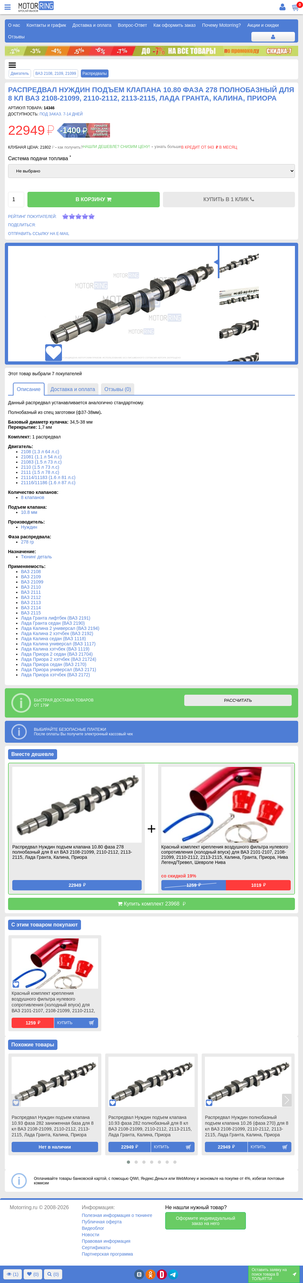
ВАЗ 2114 (31, 607)
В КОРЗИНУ (93, 199)
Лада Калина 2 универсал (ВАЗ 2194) (60, 628)
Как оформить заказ (175, 25)
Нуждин (29, 527)
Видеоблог (93, 1228)
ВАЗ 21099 (32, 581)
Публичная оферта (102, 1221)
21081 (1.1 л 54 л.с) (41, 456)
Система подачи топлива (39, 157)
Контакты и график (46, 25)
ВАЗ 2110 (31, 587)
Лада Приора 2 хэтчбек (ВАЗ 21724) (58, 659)
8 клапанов (32, 497)
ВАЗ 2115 (31, 612)
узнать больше (168, 146)
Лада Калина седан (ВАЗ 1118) (53, 638)
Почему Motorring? (221, 25)
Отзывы (16, 36)
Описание (29, 389)
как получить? (70, 147)
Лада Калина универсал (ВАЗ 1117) (58, 643)
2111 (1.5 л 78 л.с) (40, 472)
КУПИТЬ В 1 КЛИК (228, 199)
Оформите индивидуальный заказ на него (205, 1221)
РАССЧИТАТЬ (238, 700)
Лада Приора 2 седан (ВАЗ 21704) (57, 654)
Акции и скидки (263, 25)
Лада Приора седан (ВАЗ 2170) (53, 664)
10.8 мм (29, 512)
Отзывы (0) (117, 389)
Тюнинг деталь (36, 556)
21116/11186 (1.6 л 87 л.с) (48, 482)
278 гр (27, 541)
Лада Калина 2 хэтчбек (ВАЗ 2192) (57, 633)
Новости (90, 1234)
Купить (64, 1023)
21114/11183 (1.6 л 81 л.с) (48, 477)
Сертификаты (96, 1247)
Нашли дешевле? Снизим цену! (116, 146)
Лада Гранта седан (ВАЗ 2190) (53, 623)
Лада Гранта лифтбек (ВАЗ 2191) (55, 618)
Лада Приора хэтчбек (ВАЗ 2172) (55, 674)
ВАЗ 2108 (31, 571)
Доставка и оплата (92, 25)
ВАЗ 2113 (31, 602)
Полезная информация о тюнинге (117, 1215)
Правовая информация (106, 1241)
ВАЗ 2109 (31, 576)
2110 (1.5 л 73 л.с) (40, 467)
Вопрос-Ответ (132, 25)
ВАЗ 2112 (31, 597)
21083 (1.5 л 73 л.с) (41, 462)
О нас (14, 25)
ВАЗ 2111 (31, 592)
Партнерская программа (107, 1254)
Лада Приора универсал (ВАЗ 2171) (58, 669)
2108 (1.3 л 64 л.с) (40, 451)
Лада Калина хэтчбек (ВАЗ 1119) (55, 648)
